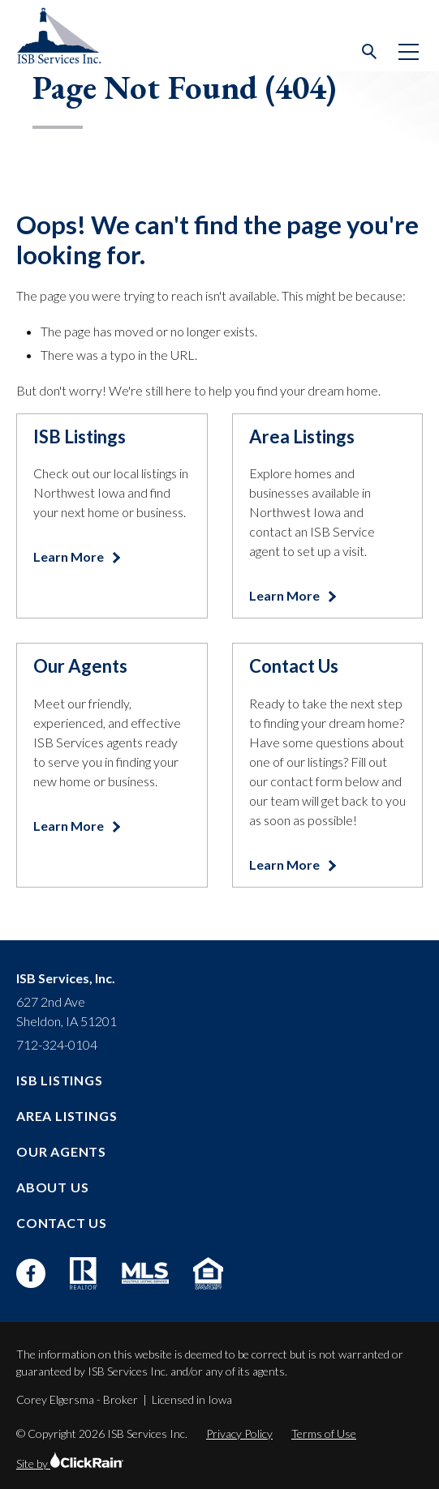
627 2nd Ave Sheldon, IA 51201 (66, 1011)
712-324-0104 (56, 1044)
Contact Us (61, 1222)
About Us (52, 1187)
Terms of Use (323, 1433)
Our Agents (61, 1151)
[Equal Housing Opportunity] (208, 1273)
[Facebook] (30, 1273)
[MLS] (145, 1273)
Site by (69, 1463)
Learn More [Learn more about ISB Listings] (69, 556)
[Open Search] (370, 52)
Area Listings (66, 1115)
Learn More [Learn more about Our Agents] (69, 825)
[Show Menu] (408, 52)
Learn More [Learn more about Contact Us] (285, 864)
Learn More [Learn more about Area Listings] (285, 595)
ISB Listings (59, 1080)
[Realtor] (83, 1273)
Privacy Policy (239, 1433)
